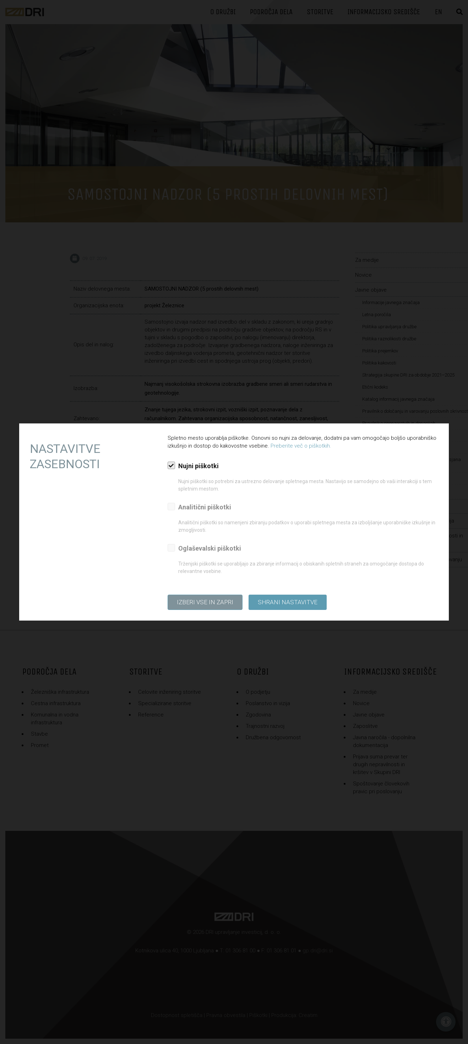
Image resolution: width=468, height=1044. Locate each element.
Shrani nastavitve (287, 602)
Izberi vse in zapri (205, 602)
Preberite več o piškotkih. (301, 446)
